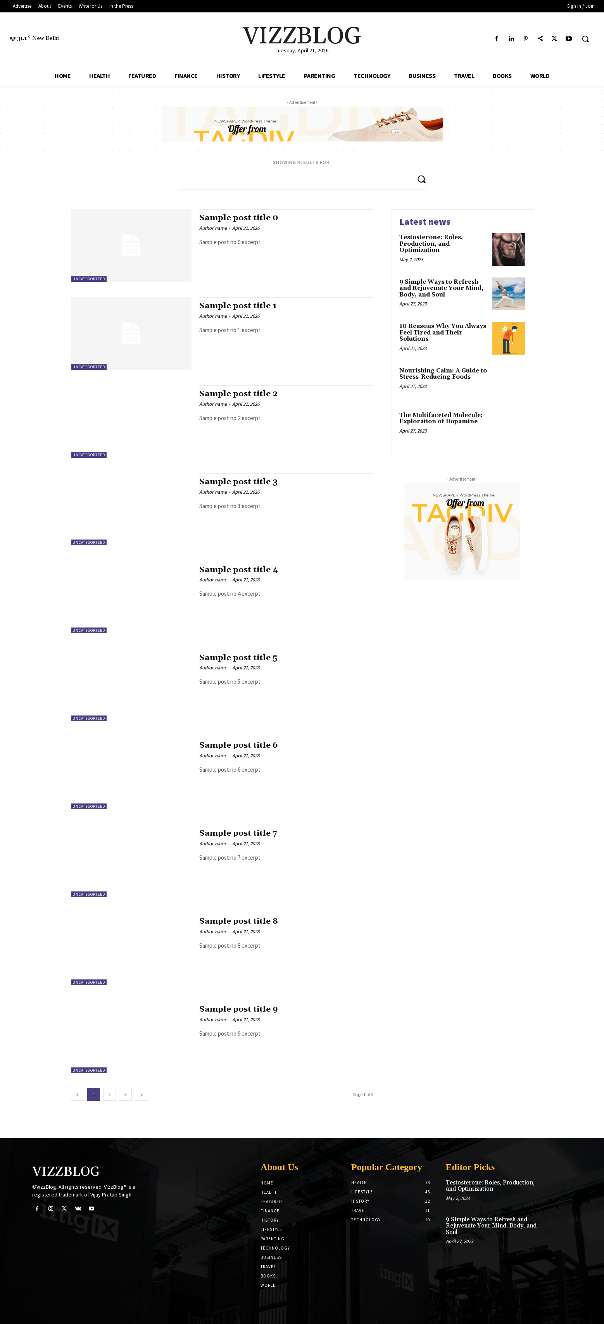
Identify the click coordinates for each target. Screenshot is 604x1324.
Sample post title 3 (238, 482)
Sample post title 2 (238, 394)
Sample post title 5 (238, 658)
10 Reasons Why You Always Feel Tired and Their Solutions (442, 332)
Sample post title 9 (238, 1009)
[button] (585, 38)
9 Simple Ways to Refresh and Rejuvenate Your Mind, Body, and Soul (441, 288)
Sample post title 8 (238, 921)
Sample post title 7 (238, 833)
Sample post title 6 (238, 745)
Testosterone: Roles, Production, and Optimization (431, 244)
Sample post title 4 (238, 570)
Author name (213, 228)
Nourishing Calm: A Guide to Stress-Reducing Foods (443, 374)
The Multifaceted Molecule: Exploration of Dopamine (441, 419)
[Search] (421, 179)
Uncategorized (88, 278)
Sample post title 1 (238, 306)
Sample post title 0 (239, 218)
